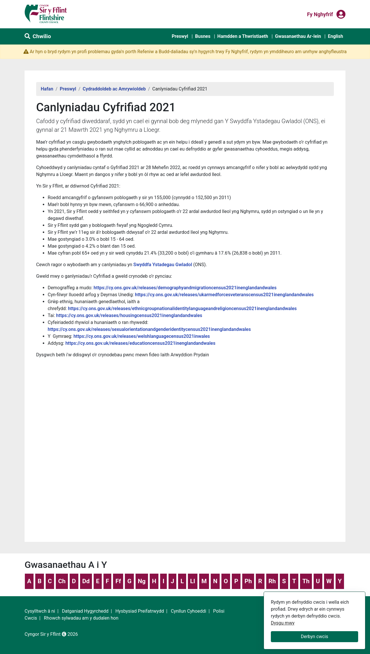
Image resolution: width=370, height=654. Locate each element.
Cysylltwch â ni (40, 611)
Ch (62, 581)
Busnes (202, 36)
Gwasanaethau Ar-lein (298, 36)
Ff (118, 581)
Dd (86, 581)
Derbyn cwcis (314, 636)
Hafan (47, 89)
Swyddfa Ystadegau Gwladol (162, 264)
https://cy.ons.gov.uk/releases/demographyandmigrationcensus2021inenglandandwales (185, 287)
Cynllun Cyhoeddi (188, 611)
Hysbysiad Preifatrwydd (139, 611)
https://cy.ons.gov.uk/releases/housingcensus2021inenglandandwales (129, 315)
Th (306, 581)
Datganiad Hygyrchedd (85, 611)
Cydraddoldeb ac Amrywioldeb (114, 89)
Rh (272, 581)
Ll (192, 581)
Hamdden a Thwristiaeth (242, 36)
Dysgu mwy (283, 623)
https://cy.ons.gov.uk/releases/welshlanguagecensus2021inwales (141, 336)
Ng (142, 581)
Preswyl (180, 36)
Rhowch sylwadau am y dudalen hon (81, 618)
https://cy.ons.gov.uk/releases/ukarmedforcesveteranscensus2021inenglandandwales (224, 294)
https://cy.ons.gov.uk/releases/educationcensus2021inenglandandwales (140, 343)
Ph (248, 581)
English (335, 36)
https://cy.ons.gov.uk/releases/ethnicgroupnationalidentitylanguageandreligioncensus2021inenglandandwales (182, 308)
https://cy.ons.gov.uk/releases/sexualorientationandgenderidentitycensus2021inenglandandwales (149, 329)
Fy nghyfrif (320, 13)
